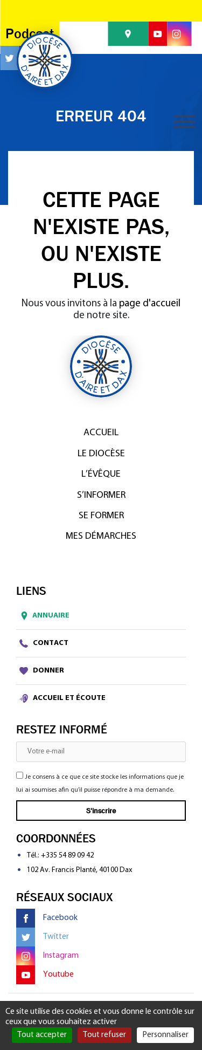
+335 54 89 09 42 (67, 856)
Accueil (101, 433)
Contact (43, 643)
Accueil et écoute (62, 698)
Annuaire (42, 616)
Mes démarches (101, 536)
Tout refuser (104, 1035)
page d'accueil (149, 304)
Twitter (42, 937)
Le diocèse (101, 454)
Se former (101, 516)
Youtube (45, 974)
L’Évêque (101, 474)
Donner (41, 671)
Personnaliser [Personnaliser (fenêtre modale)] (165, 1035)
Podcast (29, 34)
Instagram (47, 955)
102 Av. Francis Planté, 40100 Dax (79, 870)
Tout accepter (42, 1035)
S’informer (101, 495)
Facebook (47, 918)
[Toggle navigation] (184, 121)
